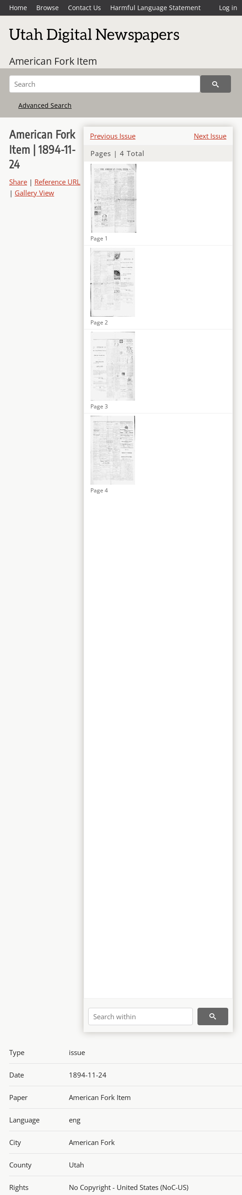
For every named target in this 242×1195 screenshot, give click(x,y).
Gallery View (34, 192)
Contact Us (84, 7)
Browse (47, 7)
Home (18, 7)
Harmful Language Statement (155, 7)
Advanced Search (45, 105)
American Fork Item (53, 61)
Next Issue (210, 135)
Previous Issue (112, 135)
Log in (228, 7)
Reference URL (57, 181)
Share (18, 181)
